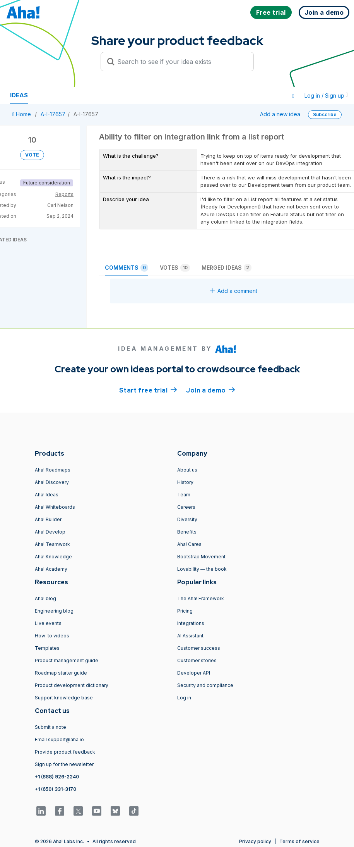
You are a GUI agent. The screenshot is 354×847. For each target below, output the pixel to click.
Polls (96, 95)
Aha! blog (45, 598)
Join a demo (210, 389)
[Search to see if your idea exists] (180, 61)
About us (187, 470)
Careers (186, 507)
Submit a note (50, 727)
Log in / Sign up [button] (326, 95)
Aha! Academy (51, 569)
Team (183, 495)
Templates (47, 648)
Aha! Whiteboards (55, 507)
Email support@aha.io (59, 739)
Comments (126, 268)
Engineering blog (54, 611)
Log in (184, 698)
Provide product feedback (65, 752)
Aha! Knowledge (53, 557)
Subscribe (325, 114)
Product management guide (66, 660)
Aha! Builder (48, 519)
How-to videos (52, 636)
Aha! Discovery (52, 482)
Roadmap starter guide (61, 673)
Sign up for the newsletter (64, 764)
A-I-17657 (53, 114)
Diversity (187, 519)
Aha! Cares (189, 544)
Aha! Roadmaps (52, 470)
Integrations (190, 623)
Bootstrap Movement (201, 557)
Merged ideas (226, 268)
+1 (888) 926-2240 (57, 777)
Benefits (187, 532)
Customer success (198, 648)
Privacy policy (255, 841)
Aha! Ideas (46, 495)
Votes (175, 268)
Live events (48, 623)
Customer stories (197, 660)
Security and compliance (205, 685)
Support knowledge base (64, 698)
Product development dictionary (71, 685)
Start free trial (148, 389)
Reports (64, 194)
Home (22, 114)
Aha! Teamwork (52, 544)
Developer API (193, 673)
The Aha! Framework (200, 598)
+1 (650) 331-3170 (55, 789)
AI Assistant (190, 636)
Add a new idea (280, 114)
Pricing (185, 611)
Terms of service (299, 841)
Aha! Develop (50, 532)
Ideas (19, 95)
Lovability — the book (202, 569)
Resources (57, 95)
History (185, 482)
